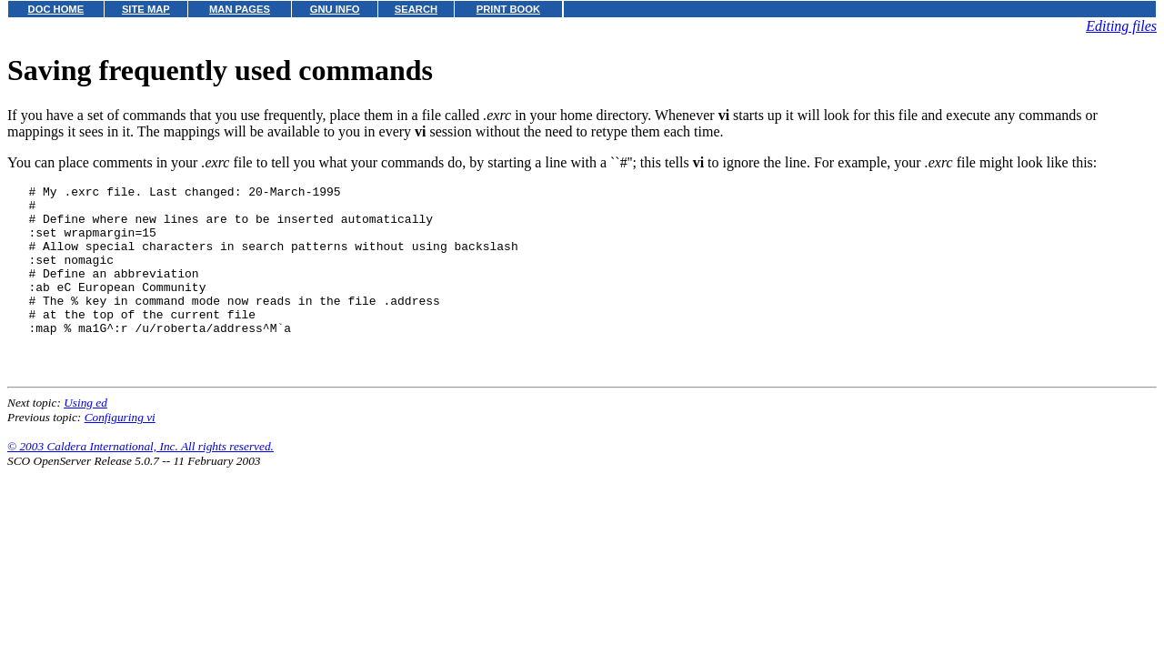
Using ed (85, 438)
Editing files (1121, 26)
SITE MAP (146, 9)
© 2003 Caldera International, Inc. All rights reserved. (140, 482)
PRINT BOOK (508, 9)
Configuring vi (120, 452)
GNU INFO (335, 9)
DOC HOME (56, 9)
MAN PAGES (239, 9)
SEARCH (416, 9)
